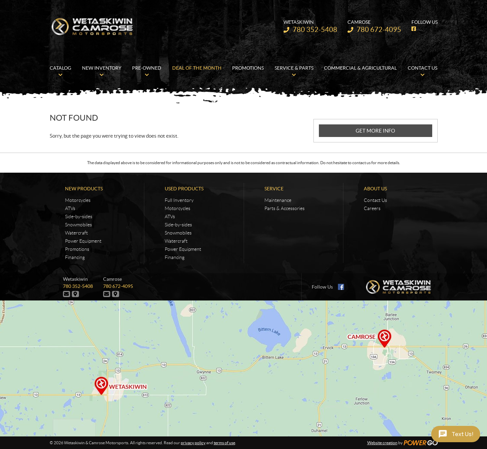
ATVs (70, 208)
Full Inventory (179, 200)
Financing (75, 257)
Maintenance (277, 200)
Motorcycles (78, 200)
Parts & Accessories (284, 208)
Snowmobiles (78, 224)
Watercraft (76, 233)
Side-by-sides (78, 216)
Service (273, 188)
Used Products (184, 188)
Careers (372, 208)
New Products (84, 188)
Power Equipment (83, 241)
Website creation (382, 443)
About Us (375, 188)
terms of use (224, 443)
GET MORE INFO (375, 131)
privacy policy (193, 443)
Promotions (77, 249)
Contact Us (375, 200)
